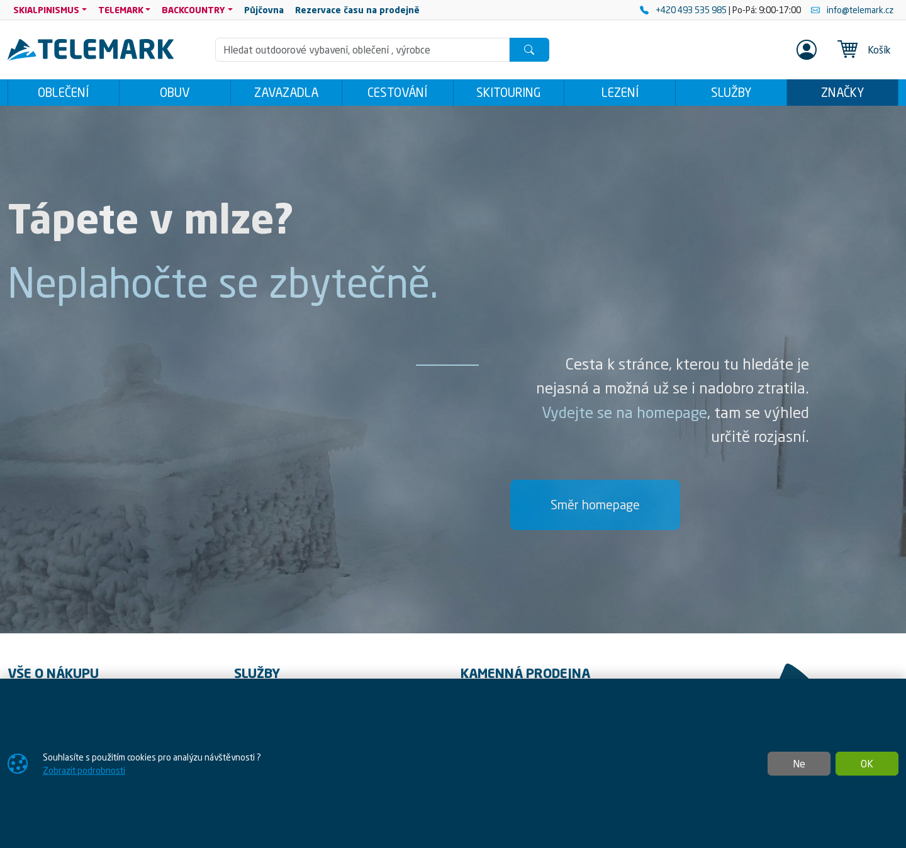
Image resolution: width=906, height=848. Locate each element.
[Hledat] (529, 50)
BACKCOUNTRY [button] (193, 9)
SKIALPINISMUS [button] (46, 9)
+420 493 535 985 (684, 9)
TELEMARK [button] (120, 9)
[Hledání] (362, 50)
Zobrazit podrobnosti (84, 770)
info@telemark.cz (852, 9)
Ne (799, 763)
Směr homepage (595, 504)
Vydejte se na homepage (624, 412)
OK (867, 763)
